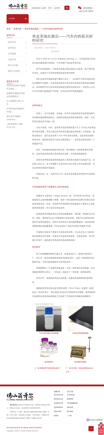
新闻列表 (11, 35)
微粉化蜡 (70, 407)
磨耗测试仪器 (58, 399)
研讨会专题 (13, 65)
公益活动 (12, 59)
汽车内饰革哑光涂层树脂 (49, 333)
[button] (18, 18)
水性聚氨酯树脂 (72, 403)
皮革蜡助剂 (48, 362)
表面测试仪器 (58, 403)
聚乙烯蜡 (70, 411)
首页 (9, 29)
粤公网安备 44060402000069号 (31, 428)
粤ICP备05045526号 (13, 428)
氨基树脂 (70, 399)
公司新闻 (12, 54)
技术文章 (12, 42)
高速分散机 (57, 411)
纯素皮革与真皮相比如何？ (50, 368)
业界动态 (18, 29)
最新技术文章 (13, 81)
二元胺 (69, 415)
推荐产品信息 (14, 71)
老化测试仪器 (58, 395)
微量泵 (56, 415)
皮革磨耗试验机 (80, 362)
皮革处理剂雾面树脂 (80, 333)
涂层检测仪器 (58, 407)
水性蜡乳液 (71, 395)
